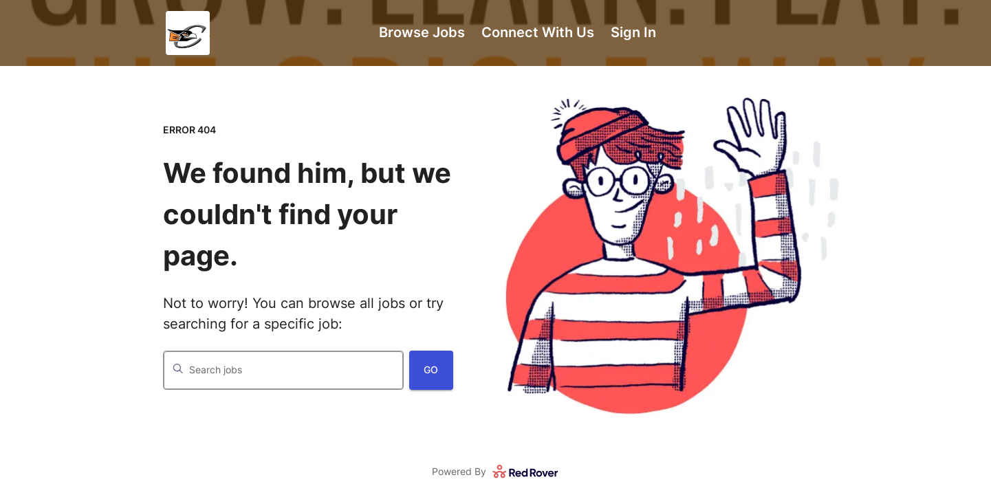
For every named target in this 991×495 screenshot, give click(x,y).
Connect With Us (537, 32)
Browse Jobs (422, 32)
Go (431, 369)
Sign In (633, 32)
